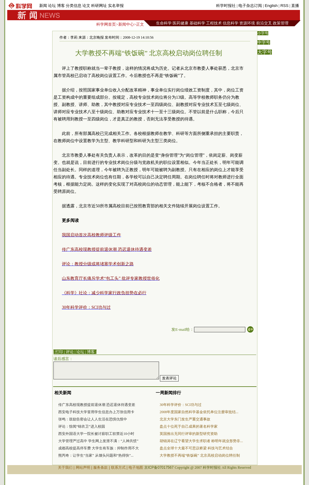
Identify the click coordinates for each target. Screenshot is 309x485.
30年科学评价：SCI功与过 (181, 405)
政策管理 (280, 23)
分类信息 (73, 5)
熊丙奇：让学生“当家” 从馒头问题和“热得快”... (95, 455)
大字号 (264, 52)
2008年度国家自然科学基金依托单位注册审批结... (199, 412)
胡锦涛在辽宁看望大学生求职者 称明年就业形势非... (201, 441)
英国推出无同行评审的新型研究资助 (189, 434)
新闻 (43, 5)
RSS (284, 5)
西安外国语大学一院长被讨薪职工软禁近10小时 (96, 434)
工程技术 (214, 23)
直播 (295, 5)
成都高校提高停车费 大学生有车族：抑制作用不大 (98, 448)
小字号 (262, 33)
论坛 (52, 5)
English (271, 5)
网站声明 (83, 467)
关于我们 (65, 467)
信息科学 (230, 23)
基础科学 (197, 23)
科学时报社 (226, 5)
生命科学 (164, 23)
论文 (86, 5)
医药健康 (180, 23)
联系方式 (118, 467)
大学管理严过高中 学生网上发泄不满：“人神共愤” (98, 441)
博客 (61, 5)
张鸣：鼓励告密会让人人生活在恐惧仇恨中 (92, 419)
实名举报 (116, 5)
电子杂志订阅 (250, 5)
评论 (70, 351)
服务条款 (100, 467)
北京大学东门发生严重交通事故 (185, 419)
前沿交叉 (264, 23)
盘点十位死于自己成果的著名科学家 (189, 426)
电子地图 (136, 467)
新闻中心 (126, 24)
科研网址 (99, 5)
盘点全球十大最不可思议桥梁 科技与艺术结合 (196, 448)
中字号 (263, 42)
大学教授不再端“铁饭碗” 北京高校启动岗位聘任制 (200, 455)
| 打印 (58, 351)
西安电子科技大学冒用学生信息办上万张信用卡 (96, 412)
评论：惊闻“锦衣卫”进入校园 (81, 426)
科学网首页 (106, 24)
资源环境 (247, 23)
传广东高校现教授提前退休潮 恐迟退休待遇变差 (96, 405)
